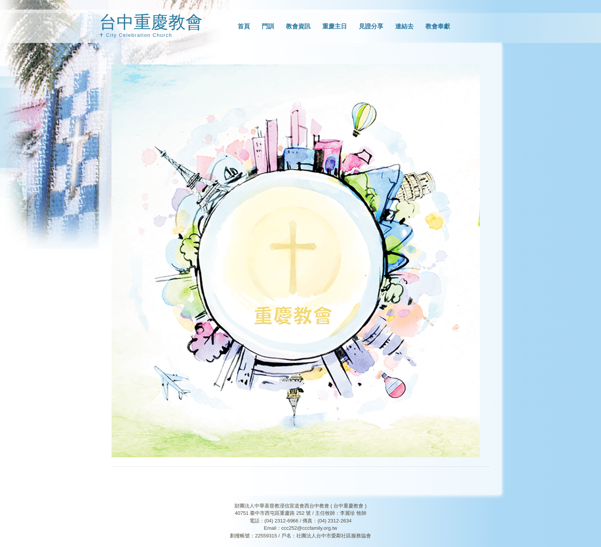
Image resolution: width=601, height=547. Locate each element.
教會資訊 (298, 26)
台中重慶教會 (151, 22)
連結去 (404, 26)
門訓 (268, 26)
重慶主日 (334, 26)
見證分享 (371, 26)
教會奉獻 (437, 26)
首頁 (244, 26)
